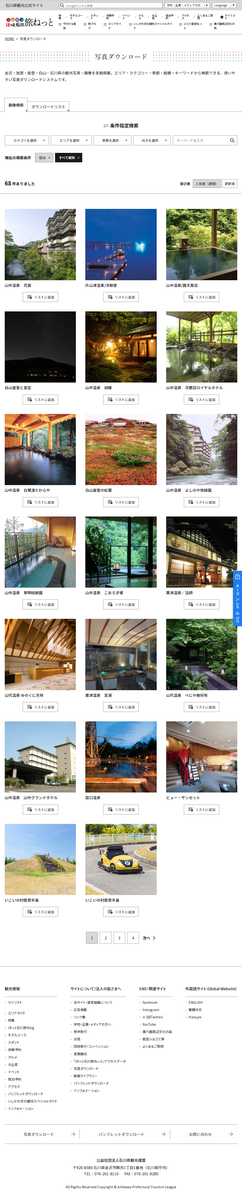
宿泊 (42, 157)
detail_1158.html (120, 453)
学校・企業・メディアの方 (184, 5)
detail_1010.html (40, 556)
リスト (39, 297)
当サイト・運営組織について (93, 1002)
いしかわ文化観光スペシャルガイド (153, 26)
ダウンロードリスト (48, 106)
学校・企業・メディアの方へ (92, 1024)
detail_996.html (120, 556)
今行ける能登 (69, 26)
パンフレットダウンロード (25, 1093)
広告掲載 (80, 1009)
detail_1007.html (40, 761)
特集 (60, 17)
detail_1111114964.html (40, 863)
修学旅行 (80, 1031)
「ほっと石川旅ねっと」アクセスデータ (100, 1061)
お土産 (154, 17)
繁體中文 (195, 1009)
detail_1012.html (201, 453)
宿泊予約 (169, 17)
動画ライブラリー (86, 1075)
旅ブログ (92, 26)
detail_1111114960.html (120, 863)
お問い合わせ (200, 1134)
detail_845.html (120, 761)
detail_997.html (40, 453)
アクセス (185, 17)
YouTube (149, 1024)
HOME (9, 38)
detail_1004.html (120, 351)
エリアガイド (114, 26)
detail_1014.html (201, 658)
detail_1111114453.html (40, 658)
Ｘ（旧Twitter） (153, 1017)
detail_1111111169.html (201, 761)
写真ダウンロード (86, 1068)
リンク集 (80, 1017)
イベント (126, 17)
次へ (146, 938)
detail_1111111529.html (120, 658)
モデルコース (76, 17)
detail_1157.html (40, 351)
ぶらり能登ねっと (193, 26)
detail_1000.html (201, 351)
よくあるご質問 (205, 17)
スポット (94, 17)
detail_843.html (120, 248)
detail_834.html (201, 556)
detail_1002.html (40, 248)
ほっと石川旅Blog (21, 1027)
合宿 (77, 1039)
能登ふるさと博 (153, 1039)
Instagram (151, 1009)
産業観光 (80, 1053)
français (195, 1017)
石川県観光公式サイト (29, 22)
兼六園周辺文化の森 (224, 26)
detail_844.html (201, 248)
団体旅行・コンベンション (91, 1046)
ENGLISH (196, 1002)
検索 (232, 140)
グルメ (141, 17)
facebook (150, 1002)
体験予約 (110, 17)
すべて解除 (67, 157)
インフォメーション (21, 1108)
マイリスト (230, 17)
